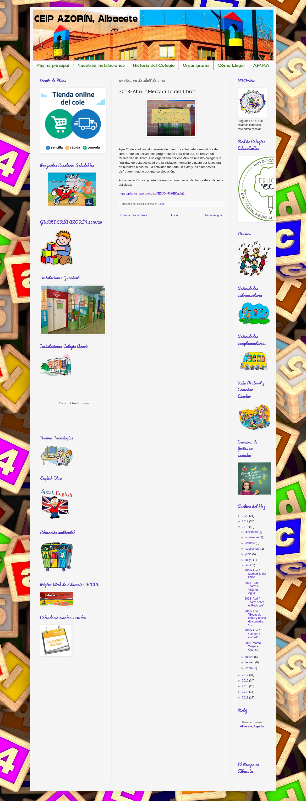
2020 (245, 516)
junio (248, 554)
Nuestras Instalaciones (101, 65)
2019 (245, 521)
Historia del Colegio (154, 65)
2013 (245, 697)
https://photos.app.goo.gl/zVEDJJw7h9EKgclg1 (152, 193)
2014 (245, 691)
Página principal (53, 65)
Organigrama (196, 65)
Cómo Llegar (231, 65)
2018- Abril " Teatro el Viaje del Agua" (252, 588)
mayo (249, 560)
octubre (250, 543)
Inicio (174, 215)
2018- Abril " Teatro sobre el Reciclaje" (254, 602)
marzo (249, 657)
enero (249, 668)
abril (248, 565)
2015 (245, 686)
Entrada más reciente (133, 215)
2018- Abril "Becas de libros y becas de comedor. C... (255, 618)
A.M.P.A (261, 65)
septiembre (252, 548)
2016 (245, 680)
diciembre (251, 532)
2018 (245, 527)
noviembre (252, 537)
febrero (250, 662)
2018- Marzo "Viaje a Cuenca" (253, 646)
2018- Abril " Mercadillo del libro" (255, 574)
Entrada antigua (212, 215)
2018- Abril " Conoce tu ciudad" (253, 634)
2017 (245, 675)
